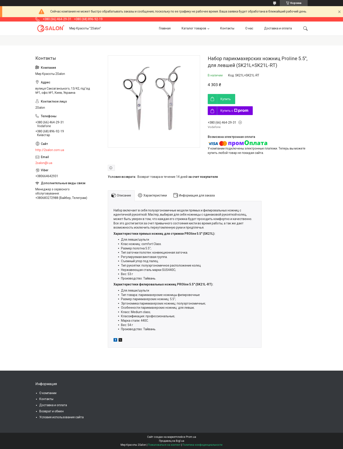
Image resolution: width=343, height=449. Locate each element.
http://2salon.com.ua (49, 150)
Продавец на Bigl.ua (171, 440)
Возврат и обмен (51, 411)
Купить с (234, 111)
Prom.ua (191, 436)
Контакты (227, 28)
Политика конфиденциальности (202, 444)
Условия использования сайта (61, 417)
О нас (249, 28)
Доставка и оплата (278, 28)
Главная (165, 28)
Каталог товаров (194, 28)
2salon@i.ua (43, 163)
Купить (225, 99)
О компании (47, 393)
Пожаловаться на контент (164, 444)
